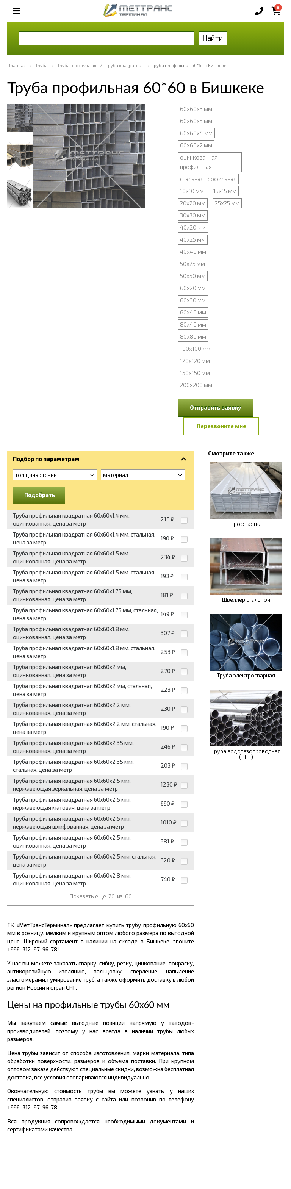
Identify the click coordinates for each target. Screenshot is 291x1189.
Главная (17, 65)
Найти (212, 37)
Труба (41, 65)
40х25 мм (192, 239)
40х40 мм (193, 251)
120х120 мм (195, 360)
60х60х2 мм (196, 145)
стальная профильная (208, 178)
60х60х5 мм (196, 120)
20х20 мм (192, 203)
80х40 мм (193, 324)
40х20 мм (193, 227)
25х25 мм (227, 203)
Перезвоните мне (221, 425)
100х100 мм (195, 348)
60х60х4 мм (196, 133)
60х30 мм (193, 300)
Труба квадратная (125, 65)
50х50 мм (192, 275)
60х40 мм (193, 312)
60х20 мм (193, 288)
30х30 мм (192, 215)
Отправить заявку (215, 407)
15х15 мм (224, 191)
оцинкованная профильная (198, 162)
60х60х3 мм (196, 108)
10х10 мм (192, 191)
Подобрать (39, 494)
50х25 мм (192, 263)
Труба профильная (76, 65)
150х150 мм (195, 372)
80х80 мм (193, 336)
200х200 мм (196, 385)
